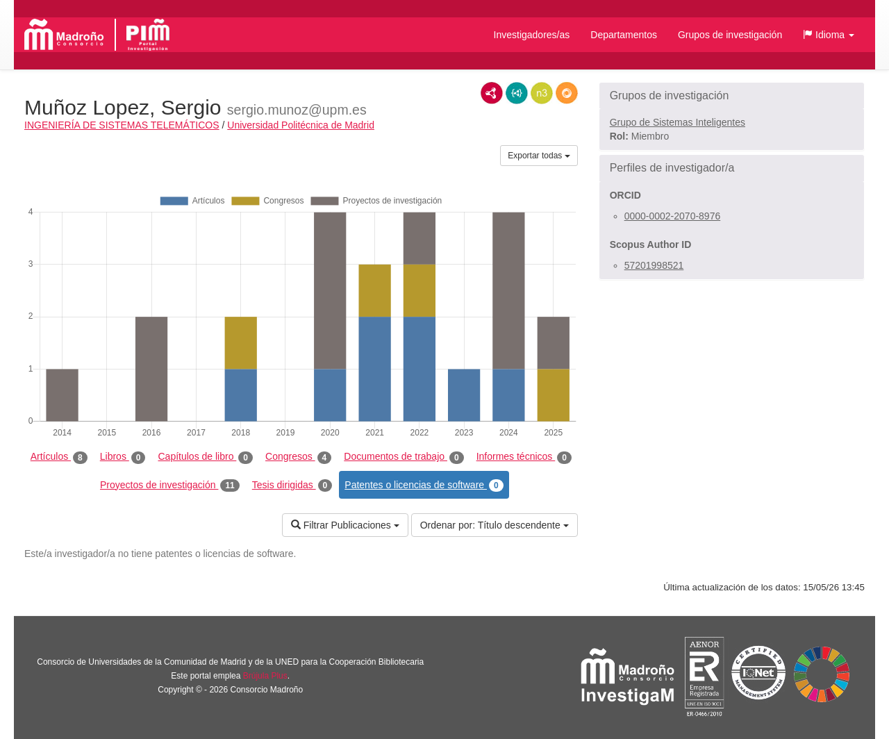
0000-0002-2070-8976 (672, 216)
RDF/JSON (567, 93)
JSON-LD (517, 93)
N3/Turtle (542, 93)
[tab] (731, 96)
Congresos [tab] (298, 457)
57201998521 (654, 265)
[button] (828, 34)
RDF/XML (492, 93)
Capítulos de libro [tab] (205, 457)
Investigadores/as (532, 34)
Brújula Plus (265, 676)
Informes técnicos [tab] (524, 457)
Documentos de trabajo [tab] (403, 457)
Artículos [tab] (59, 457)
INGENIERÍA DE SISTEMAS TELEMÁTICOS (121, 125)
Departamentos (623, 34)
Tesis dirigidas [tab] (292, 485)
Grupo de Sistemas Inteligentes (677, 122)
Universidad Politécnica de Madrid (300, 125)
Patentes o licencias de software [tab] (423, 485)
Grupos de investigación (730, 34)
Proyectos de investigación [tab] (170, 485)
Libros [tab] (123, 457)
